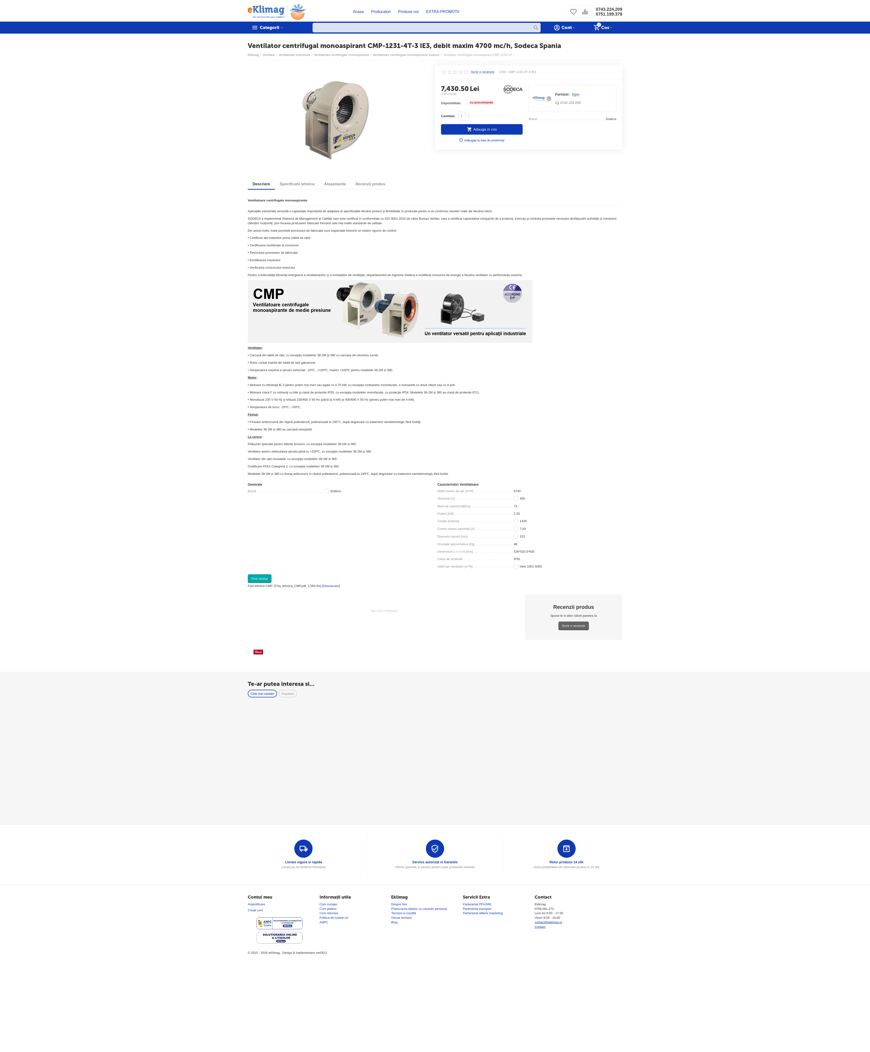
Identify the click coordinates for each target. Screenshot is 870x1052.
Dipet (575, 94)
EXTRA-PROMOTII (442, 12)
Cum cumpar (328, 904)
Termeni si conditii (403, 913)
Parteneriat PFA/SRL (477, 904)
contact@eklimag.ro (548, 922)
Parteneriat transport (477, 909)
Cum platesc (328, 909)
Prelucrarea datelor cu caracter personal (419, 909)
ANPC (324, 922)
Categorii (269, 28)
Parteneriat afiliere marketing (483, 913)
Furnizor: (562, 94)
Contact (540, 927)
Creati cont (255, 910)
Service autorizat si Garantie (435, 862)
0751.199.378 (609, 14)
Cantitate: (448, 116)
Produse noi (408, 12)
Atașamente (335, 184)
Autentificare (256, 904)
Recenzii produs (370, 184)
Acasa (358, 12)
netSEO (321, 953)
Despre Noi (399, 904)
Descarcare (331, 586)
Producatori (381, 12)
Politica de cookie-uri (334, 917)
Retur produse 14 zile (567, 862)
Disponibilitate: (451, 103)
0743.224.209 (609, 9)
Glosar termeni (401, 917)
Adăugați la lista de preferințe (482, 140)
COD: (503, 72)
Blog (394, 922)
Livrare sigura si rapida (303, 862)
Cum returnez (329, 913)
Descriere (261, 184)
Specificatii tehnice (297, 184)
